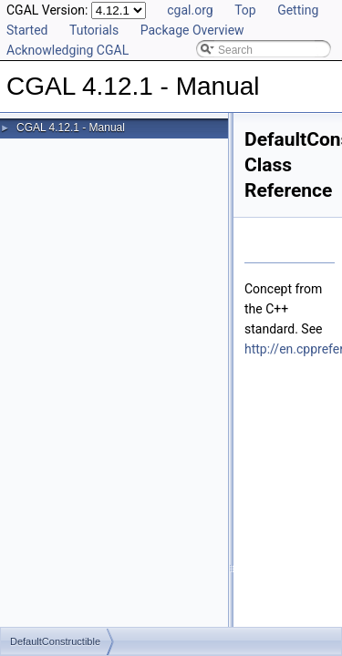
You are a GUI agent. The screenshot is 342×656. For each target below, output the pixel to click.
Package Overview (192, 30)
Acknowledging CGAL (67, 50)
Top (245, 10)
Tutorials (94, 30)
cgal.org (189, 10)
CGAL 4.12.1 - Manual (70, 127)
